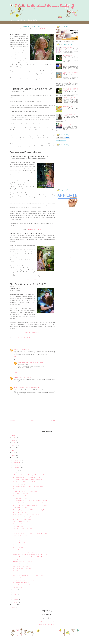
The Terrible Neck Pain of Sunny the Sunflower (27, 479)
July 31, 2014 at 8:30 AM (25, 377)
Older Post (52, 420)
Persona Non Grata (18, 524)
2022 (14, 438)
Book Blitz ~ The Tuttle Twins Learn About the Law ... (29, 573)
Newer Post (13, 420)
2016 (14, 452)
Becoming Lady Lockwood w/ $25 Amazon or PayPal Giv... (31, 510)
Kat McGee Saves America (21, 582)
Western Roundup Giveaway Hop (23, 517)
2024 (14, 435)
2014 (14, 457)
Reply (15, 356)
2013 (14, 604)
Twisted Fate (16, 540)
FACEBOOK (34, 85)
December (17, 460)
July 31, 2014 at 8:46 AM (32, 388)
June (15, 590)
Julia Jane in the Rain (19, 484)
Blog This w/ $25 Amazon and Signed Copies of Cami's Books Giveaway (70, 89)
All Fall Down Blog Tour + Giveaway (70, 98)
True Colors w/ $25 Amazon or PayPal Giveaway (27, 482)
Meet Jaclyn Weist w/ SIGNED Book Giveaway (27, 585)
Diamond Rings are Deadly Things (23, 552)
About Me (21, 20)
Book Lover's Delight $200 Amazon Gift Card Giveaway (70, 124)
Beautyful (16, 550)
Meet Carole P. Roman (20, 531)
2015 (14, 455)
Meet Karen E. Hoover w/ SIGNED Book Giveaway (28, 575)
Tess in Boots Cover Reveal (21, 496)
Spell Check (16, 571)
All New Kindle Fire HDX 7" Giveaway (24, 580)
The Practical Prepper (19, 526)
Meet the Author (28, 338)
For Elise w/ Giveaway (67, 55)
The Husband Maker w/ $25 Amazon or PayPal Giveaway (30, 500)
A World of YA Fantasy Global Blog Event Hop (70, 64)
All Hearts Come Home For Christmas (70, 115)
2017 (14, 450)
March (16, 597)
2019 (14, 445)
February (16, 599)
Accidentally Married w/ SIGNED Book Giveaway (28, 487)
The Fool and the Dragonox (21, 498)
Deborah (16, 349)
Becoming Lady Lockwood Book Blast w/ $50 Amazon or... (31, 557)
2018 (14, 447)
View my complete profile (47, 624)
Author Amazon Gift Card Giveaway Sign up (26, 515)
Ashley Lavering (18, 338)
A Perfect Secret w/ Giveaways (22, 561)
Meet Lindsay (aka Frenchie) (21, 566)
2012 (14, 607)
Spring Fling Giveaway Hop (68, 47)
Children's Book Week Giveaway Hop (70, 73)
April (15, 594)
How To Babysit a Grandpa (68, 106)
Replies (17, 360)
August (16, 470)
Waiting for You (17, 559)
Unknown (16, 377)
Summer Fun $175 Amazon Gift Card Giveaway (27, 477)
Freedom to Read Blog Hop (21, 587)
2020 (14, 443)
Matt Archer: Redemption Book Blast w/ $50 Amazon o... (30, 554)
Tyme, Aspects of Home (20, 536)
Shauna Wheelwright (23, 362)
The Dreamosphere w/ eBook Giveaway (24, 538)
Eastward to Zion (18, 489)
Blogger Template (58, 635)
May (15, 592)
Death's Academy (18, 578)
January (16, 602)
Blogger (69, 257)
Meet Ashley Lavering (19, 512)
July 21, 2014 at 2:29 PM (24, 349)
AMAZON (30, 229)
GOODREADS (38, 229)
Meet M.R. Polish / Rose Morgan (23, 529)
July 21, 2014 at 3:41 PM (36, 362)
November (17, 462)
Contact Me (32, 20)
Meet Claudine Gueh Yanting (21, 521)
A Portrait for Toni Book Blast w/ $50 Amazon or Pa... (29, 475)
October (16, 465)
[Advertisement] (67, 232)
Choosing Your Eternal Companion (23, 564)
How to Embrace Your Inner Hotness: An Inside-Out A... (30, 503)
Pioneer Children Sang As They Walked (25, 491)
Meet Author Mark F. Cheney (22, 568)
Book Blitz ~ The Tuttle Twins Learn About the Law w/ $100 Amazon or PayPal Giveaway (67, 81)
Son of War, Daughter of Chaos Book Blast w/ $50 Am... (30, 505)
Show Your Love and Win (20, 493)
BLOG (28, 85)
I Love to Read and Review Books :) (44, 6)
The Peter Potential (19, 543)
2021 (14, 440)
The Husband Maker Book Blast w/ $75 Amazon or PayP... (30, 533)
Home (12, 20)
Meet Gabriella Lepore (19, 547)
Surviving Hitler (18, 545)
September (17, 467)
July (15, 472)
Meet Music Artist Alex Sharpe (22, 519)
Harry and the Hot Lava (20, 508)
